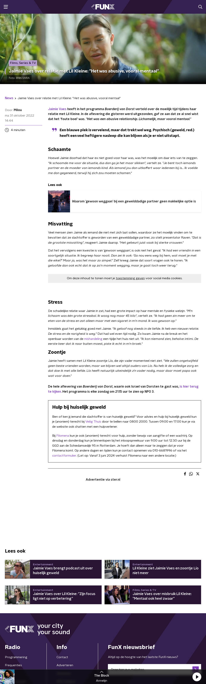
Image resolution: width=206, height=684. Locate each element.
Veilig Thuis (93, 421)
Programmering (16, 657)
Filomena (62, 435)
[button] (197, 677)
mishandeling (93, 338)
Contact (62, 657)
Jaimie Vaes (57, 109)
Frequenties (13, 665)
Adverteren (65, 665)
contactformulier (64, 455)
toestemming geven (130, 278)
